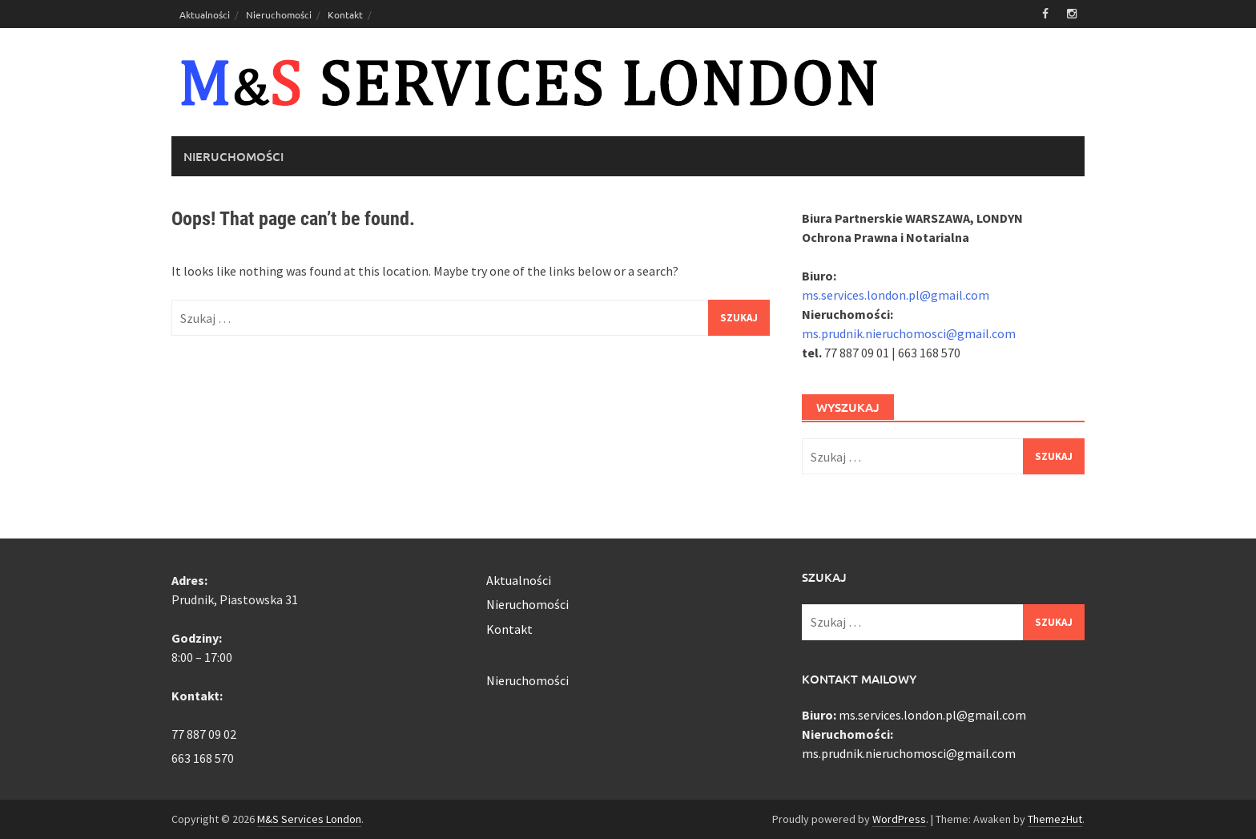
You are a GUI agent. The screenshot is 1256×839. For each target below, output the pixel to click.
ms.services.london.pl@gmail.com (895, 295)
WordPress (899, 819)
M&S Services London (309, 819)
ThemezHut (1055, 819)
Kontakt (345, 14)
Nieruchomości (279, 14)
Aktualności (204, 14)
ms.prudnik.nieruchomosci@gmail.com (909, 333)
